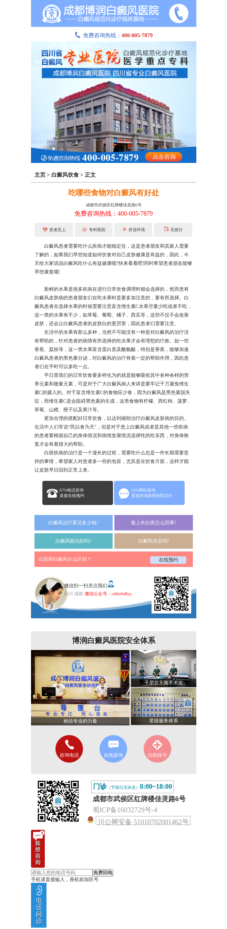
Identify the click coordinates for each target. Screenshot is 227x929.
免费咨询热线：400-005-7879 (113, 213)
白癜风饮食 (65, 175)
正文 (90, 175)
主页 (39, 175)
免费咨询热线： (113, 35)
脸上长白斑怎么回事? (153, 522)
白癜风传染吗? (153, 541)
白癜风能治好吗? (73, 541)
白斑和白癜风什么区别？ (65, 559)
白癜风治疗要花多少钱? (73, 522)
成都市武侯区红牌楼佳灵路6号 (114, 205)
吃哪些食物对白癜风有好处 (113, 192)
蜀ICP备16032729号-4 (125, 810)
